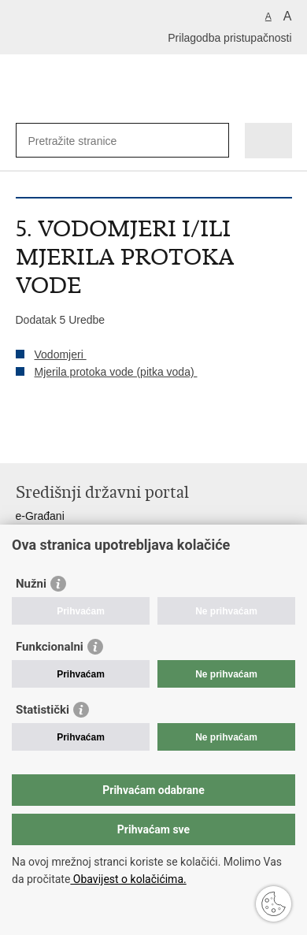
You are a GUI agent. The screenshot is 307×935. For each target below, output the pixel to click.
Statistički (42, 710)
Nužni (31, 584)
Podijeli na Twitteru (91, 438)
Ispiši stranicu (24, 438)
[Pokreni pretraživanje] (213, 140)
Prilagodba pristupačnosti (229, 38)
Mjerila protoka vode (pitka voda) (116, 371)
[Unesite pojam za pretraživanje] (85, 141)
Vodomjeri (61, 354)
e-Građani (40, 516)
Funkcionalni (49, 647)
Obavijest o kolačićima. (128, 879)
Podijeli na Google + (125, 438)
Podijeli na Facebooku (58, 438)
